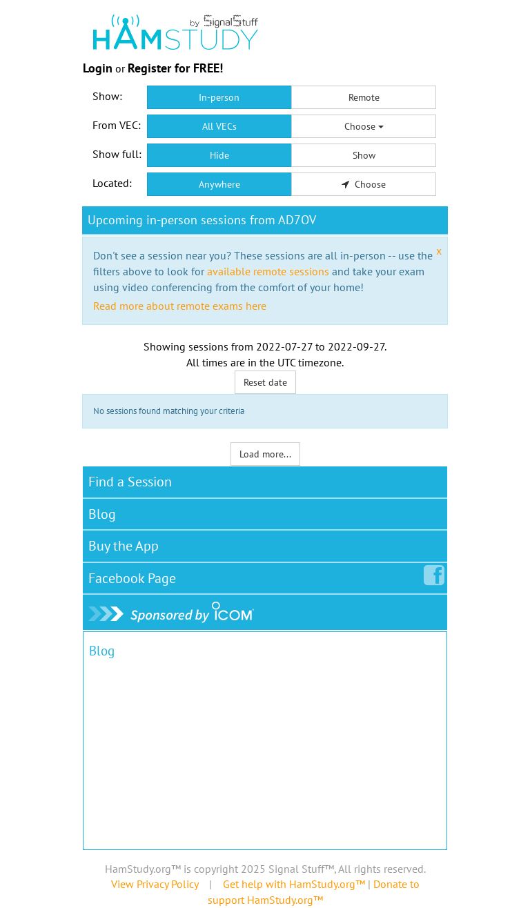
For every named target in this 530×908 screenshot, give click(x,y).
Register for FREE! (175, 68)
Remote (364, 97)
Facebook (134, 575)
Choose (364, 126)
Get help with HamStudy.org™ (294, 884)
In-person (219, 97)
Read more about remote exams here (179, 306)
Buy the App (123, 546)
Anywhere (219, 184)
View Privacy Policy (154, 884)
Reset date (265, 382)
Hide (219, 155)
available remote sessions (268, 271)
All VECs (219, 126)
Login (97, 68)
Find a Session (130, 482)
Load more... (265, 454)
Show (364, 155)
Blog (102, 514)
